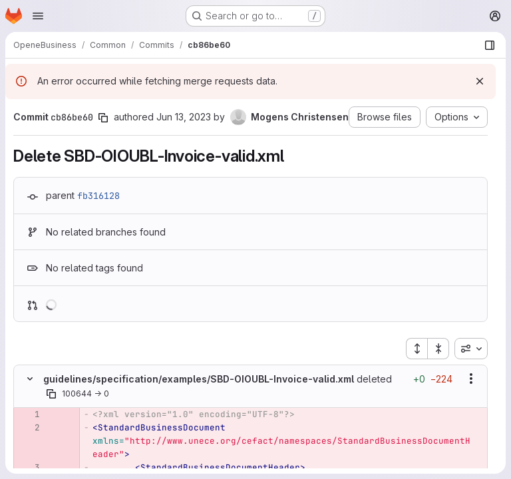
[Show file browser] (489, 45)
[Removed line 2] (28, 427)
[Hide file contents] (30, 379)
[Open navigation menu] (38, 16)
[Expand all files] (416, 348)
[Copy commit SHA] (103, 118)
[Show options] (471, 379)
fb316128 (98, 196)
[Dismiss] (480, 81)
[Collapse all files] (438, 348)
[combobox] (471, 348)
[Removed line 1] (28, 414)
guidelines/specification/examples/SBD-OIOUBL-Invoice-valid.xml (198, 379)
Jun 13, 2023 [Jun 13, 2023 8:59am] (183, 116)
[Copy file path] (51, 394)
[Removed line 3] (28, 467)
